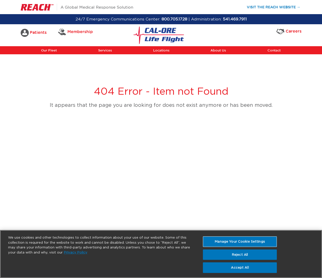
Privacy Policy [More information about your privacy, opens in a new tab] (75, 252)
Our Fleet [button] (49, 50)
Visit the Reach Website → (276, 6)
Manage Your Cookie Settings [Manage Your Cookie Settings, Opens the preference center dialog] (240, 241)
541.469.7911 (235, 19)
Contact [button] (274, 50)
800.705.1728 (174, 19)
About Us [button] (218, 50)
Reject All (240, 255)
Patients (34, 33)
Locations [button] (161, 50)
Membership (75, 32)
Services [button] (105, 50)
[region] (161, 254)
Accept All (240, 267)
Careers (289, 31)
